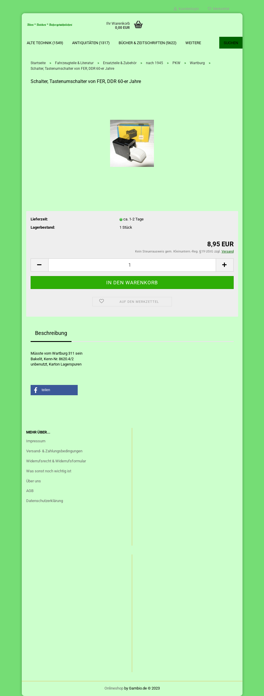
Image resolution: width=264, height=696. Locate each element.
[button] (54, 390)
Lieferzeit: (39, 219)
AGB (30, 491)
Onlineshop (113, 688)
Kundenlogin (186, 9)
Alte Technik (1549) (45, 43)
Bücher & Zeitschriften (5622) (148, 43)
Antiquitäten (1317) (91, 43)
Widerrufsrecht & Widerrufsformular (56, 461)
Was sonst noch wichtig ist (48, 471)
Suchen (231, 43)
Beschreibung (51, 333)
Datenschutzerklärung (44, 501)
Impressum (35, 441)
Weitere (193, 43)
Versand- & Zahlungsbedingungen (54, 451)
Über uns (33, 481)
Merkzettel (218, 9)
